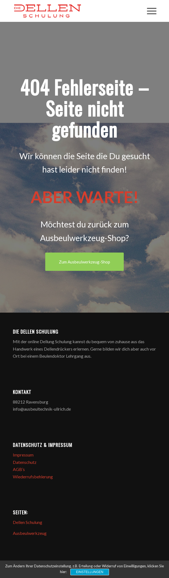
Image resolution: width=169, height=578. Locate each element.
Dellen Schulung (27, 522)
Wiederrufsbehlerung (33, 476)
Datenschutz (25, 462)
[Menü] (148, 11)
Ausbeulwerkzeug (30, 533)
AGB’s (19, 469)
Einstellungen (89, 572)
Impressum (23, 454)
